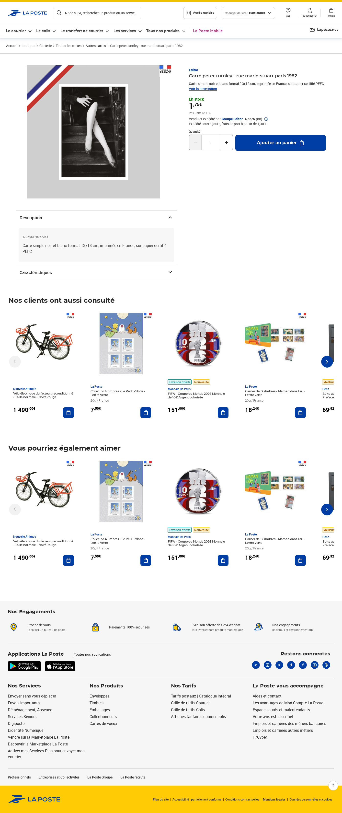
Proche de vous (39, 625)
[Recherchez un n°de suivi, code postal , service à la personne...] (97, 13)
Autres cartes (96, 45)
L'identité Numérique (25, 730)
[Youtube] (315, 665)
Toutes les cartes (68, 45)
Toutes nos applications (92, 654)
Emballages (100, 709)
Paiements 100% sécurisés (129, 627)
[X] (279, 665)
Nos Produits (106, 686)
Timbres (96, 703)
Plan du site (161, 799)
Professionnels (19, 777)
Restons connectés (305, 653)
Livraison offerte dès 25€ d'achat (215, 625)
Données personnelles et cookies (310, 799)
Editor (193, 70)
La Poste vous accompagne (288, 686)
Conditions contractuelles (242, 799)
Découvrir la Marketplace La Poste (38, 744)
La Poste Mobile (208, 31)
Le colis (43, 31)
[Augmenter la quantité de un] (226, 142)
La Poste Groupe (100, 777)
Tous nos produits (163, 31)
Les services (125, 31)
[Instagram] (268, 665)
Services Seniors (22, 716)
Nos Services (24, 686)
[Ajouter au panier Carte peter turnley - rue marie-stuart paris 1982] (280, 143)
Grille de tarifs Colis (188, 709)
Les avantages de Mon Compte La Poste (288, 703)
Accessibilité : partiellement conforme (196, 799)
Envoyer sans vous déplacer (32, 696)
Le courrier (16, 31)
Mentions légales (274, 799)
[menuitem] (19, 31)
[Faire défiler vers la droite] (327, 362)
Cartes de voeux (103, 723)
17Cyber (260, 737)
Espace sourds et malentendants (281, 709)
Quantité (194, 131)
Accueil (11, 45)
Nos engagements (286, 625)
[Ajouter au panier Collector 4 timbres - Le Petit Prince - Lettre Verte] (146, 412)
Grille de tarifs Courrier (190, 703)
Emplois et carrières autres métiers (283, 730)
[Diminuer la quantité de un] (195, 142)
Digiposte (16, 723)
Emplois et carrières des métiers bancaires (289, 723)
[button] (288, 13)
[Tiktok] (291, 665)
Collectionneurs (103, 716)
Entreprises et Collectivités (59, 777)
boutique (28, 45)
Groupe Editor (232, 119)
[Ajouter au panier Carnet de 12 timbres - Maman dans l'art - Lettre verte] (300, 412)
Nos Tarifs (183, 686)
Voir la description (203, 88)
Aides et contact (267, 696)
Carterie (45, 45)
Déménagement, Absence (30, 709)
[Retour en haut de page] (333, 785)
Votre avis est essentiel (273, 716)
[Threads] (326, 665)
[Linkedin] (256, 665)
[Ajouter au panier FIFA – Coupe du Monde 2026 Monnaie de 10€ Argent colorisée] (223, 412)
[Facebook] (303, 665)
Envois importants (24, 703)
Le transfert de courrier (81, 31)
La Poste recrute (132, 777)
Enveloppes (99, 696)
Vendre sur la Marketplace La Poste (38, 737)
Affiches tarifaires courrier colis (198, 716)
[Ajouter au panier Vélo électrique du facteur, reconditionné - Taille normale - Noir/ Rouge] (68, 412)
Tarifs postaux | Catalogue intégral (201, 696)
